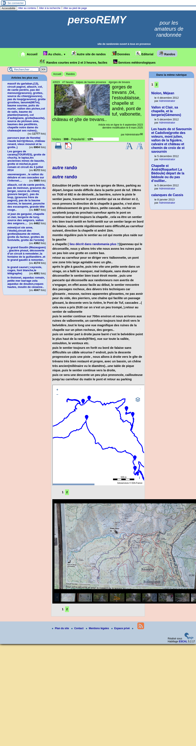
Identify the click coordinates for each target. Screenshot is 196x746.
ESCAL (183, 641)
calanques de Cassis (167, 195)
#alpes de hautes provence (91, 82)
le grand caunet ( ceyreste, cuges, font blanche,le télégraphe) (24, 270)
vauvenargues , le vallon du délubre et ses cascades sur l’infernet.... (25, 177)
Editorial (144, 53)
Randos (167, 53)
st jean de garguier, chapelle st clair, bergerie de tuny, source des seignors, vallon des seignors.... (25, 218)
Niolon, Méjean (162, 93)
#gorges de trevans (119, 82)
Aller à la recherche (49, 8)
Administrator (132, 134)
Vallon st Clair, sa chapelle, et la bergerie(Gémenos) (166, 111)
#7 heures (67, 82)
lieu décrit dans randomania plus (92, 244)
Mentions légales (98, 628)
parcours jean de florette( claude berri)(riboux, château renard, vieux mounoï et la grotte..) (26, 142)
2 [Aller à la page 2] (67, 492)
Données (121, 53)
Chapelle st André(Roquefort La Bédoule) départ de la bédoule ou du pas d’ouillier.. (167, 173)
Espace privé (120, 628)
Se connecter (16, 3)
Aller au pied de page (75, 8)
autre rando (64, 167)
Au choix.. (54, 53)
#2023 (56, 82)
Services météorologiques (134, 61)
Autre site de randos (89, 53)
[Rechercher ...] (23, 69)
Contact (77, 628)
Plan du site (61, 628)
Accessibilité (8, 8)
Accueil (29, 54)
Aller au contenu (27, 8)
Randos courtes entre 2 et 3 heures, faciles (73, 61)
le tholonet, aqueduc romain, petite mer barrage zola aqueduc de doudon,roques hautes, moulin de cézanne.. (26, 282)
